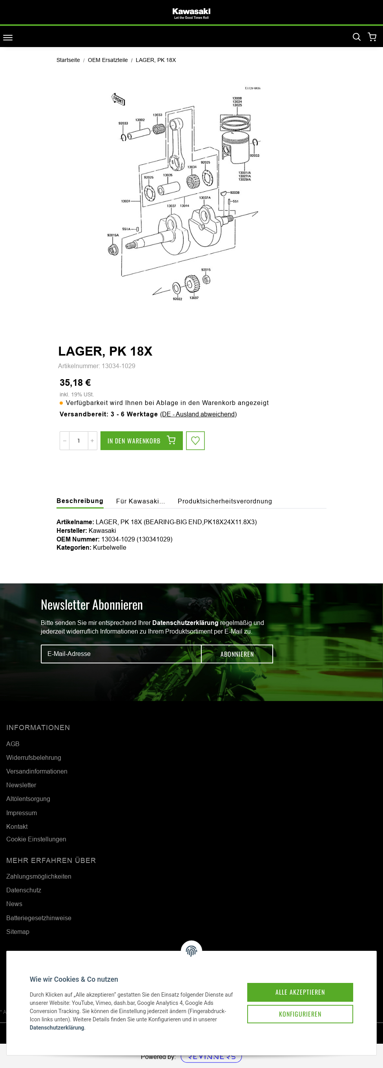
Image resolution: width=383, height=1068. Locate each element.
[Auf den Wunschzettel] (195, 440)
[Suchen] (356, 37)
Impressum (21, 812)
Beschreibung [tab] (80, 501)
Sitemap (17, 931)
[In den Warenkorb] (141, 440)
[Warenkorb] (372, 37)
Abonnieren (237, 654)
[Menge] (78, 441)
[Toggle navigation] (8, 37)
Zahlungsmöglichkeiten (38, 876)
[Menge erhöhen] (92, 441)
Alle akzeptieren (300, 991)
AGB (13, 743)
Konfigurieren (300, 1013)
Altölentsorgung (28, 798)
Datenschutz (23, 890)
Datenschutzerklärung (185, 623)
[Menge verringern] (64, 441)
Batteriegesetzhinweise (38, 917)
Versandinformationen (36, 771)
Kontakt (16, 826)
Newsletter (21, 784)
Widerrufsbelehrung (33, 757)
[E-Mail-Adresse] (121, 654)
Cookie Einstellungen (36, 839)
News (14, 903)
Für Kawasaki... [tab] (140, 501)
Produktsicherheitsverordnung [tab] (225, 501)
